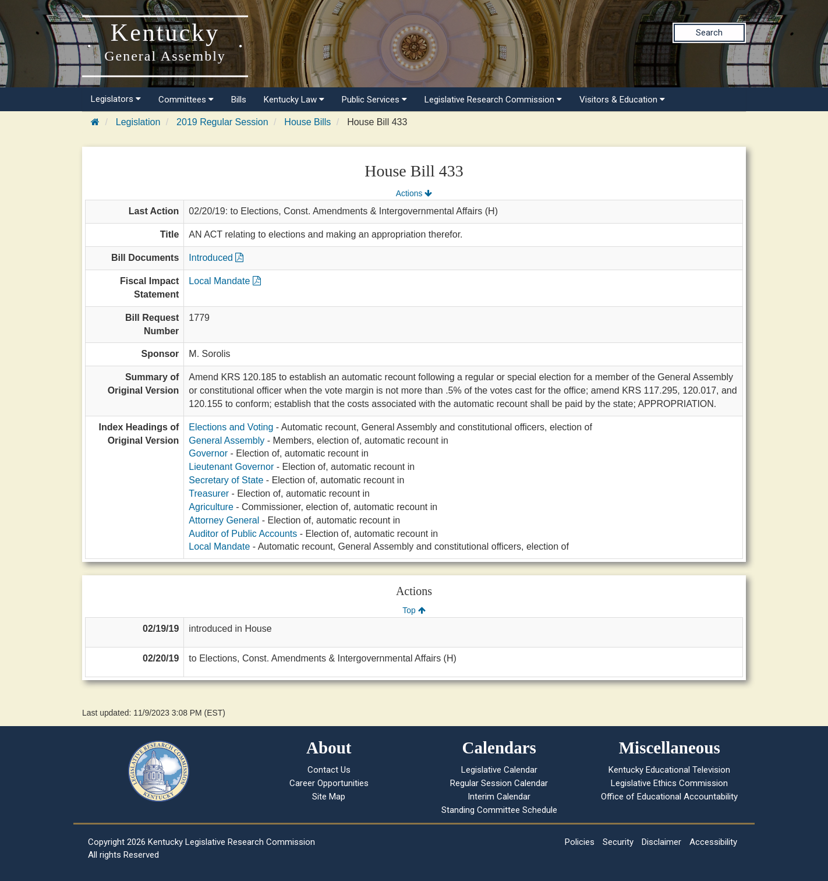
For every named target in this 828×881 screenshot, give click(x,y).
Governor (208, 453)
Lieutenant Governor (231, 467)
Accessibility (713, 842)
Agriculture (211, 507)
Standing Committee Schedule (499, 810)
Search (709, 32)
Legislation (138, 122)
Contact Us (329, 770)
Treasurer (209, 493)
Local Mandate (224, 281)
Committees (186, 99)
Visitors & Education (622, 99)
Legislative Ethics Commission (669, 783)
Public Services (374, 99)
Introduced (216, 258)
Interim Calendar (499, 796)
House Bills (307, 122)
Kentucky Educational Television (669, 770)
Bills (238, 99)
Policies (580, 842)
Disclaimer (661, 842)
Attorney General (224, 520)
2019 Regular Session (222, 122)
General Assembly (226, 440)
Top (413, 610)
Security (618, 842)
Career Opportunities (329, 783)
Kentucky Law (294, 99)
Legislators (116, 99)
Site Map (328, 796)
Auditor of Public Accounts (243, 534)
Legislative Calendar (499, 770)
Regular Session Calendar (499, 783)
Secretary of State (226, 480)
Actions (414, 193)
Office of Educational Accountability (669, 796)
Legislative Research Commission (493, 99)
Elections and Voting (231, 427)
